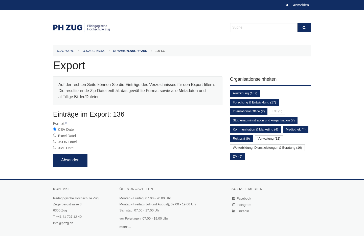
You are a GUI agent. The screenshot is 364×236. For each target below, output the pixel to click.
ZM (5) (237, 156)
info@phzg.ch (63, 223)
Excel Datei (67, 136)
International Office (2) (249, 111)
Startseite (65, 50)
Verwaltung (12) (269, 138)
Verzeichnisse (93, 50)
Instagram (242, 205)
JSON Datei (67, 142)
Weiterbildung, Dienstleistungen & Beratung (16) (267, 147)
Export (161, 50)
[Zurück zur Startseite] (137, 27)
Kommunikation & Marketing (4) (255, 129)
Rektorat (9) (241, 138)
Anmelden (301, 5)
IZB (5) (277, 111)
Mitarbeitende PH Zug (130, 50)
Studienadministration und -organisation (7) (264, 120)
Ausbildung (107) (245, 93)
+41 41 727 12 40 (69, 217)
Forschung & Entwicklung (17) (254, 102)
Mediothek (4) (296, 129)
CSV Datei (66, 129)
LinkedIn (241, 211)
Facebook (242, 198)
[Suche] (304, 27)
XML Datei (66, 148)
